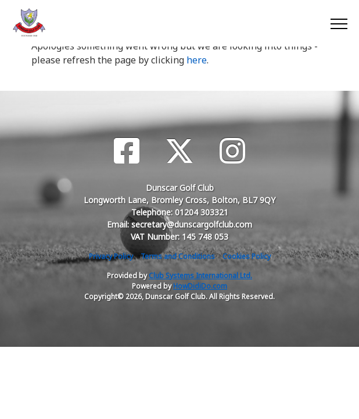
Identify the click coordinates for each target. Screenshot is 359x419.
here (196, 60)
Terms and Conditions (178, 256)
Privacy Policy (111, 256)
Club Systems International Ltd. (200, 275)
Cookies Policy (246, 256)
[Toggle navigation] (338, 23)
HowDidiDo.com (200, 286)
